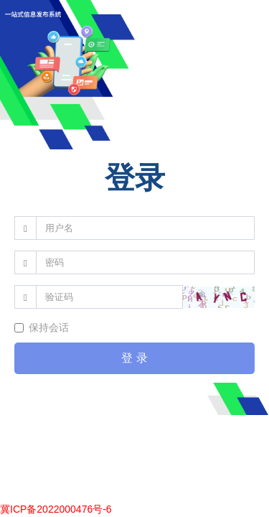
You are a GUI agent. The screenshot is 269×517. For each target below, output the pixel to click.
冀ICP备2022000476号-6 (56, 509)
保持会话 (41, 327)
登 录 (134, 358)
